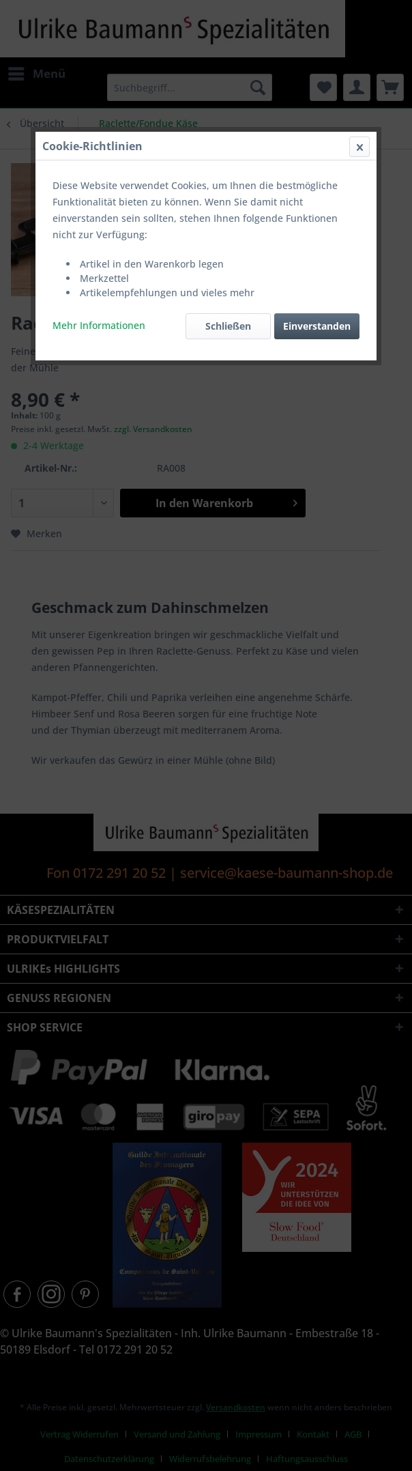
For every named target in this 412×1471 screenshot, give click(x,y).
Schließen (228, 325)
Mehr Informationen (99, 325)
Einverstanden (317, 325)
